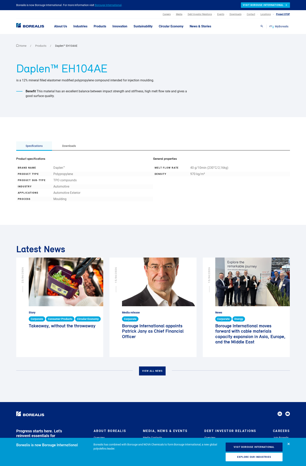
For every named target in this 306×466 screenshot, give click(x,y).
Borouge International (108, 5)
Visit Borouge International (254, 447)
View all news (152, 371)
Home (21, 45)
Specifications (34, 145)
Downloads (69, 145)
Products (41, 45)
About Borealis (110, 431)
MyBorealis (279, 26)
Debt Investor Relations (230, 431)
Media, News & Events (165, 431)
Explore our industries (254, 457)
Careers (281, 431)
